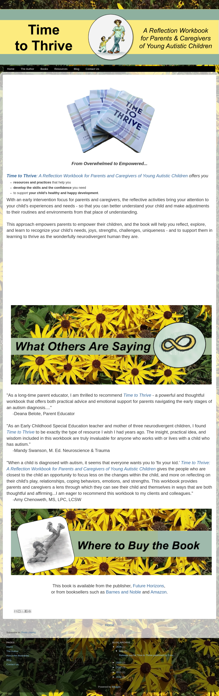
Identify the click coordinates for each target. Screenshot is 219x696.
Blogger (116, 686)
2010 (119, 677)
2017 (119, 667)
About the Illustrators (17, 655)
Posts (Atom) (29, 632)
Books (44, 68)
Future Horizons (148, 585)
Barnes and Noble (123, 591)
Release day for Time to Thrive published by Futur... (147, 655)
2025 (119, 662)
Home (10, 68)
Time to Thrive (137, 395)
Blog (76, 68)
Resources (61, 68)
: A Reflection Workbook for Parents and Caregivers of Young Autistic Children (97, 175)
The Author (27, 68)
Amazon (159, 591)
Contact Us (92, 68)
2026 (119, 646)
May (121, 651)
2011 (119, 672)
